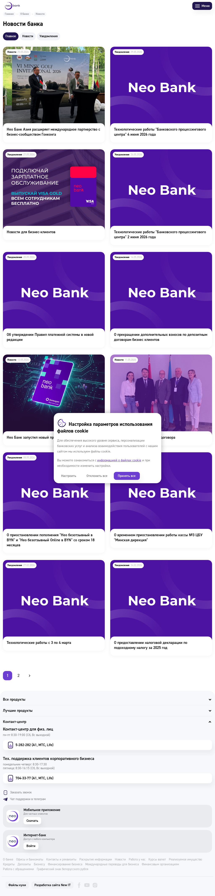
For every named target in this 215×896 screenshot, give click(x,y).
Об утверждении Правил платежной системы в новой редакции (46, 257)
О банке (8, 860)
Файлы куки (17, 885)
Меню (202, 6)
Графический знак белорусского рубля (62, 869)
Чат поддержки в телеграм (24, 799)
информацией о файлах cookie (119, 460)
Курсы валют (157, 860)
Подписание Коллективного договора (140, 357)
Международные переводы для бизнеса (112, 864)
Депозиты (24, 864)
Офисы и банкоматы (29, 860)
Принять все (125, 476)
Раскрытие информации (95, 860)
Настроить (68, 476)
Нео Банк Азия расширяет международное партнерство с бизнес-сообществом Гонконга (49, 52)
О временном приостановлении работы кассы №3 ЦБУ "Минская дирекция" (154, 458)
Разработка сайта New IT (52, 885)
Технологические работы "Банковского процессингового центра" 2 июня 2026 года (155, 155)
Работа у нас (137, 860)
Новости (120, 860)
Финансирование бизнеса (65, 864)
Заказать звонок (17, 792)
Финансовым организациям (160, 864)
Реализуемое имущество (185, 860)
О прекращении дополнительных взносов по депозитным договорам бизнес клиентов (156, 257)
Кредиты (9, 864)
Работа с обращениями (18, 869)
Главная (9, 14)
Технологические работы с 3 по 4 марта (35, 562)
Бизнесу (39, 864)
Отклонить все (96, 476)
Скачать (32, 821)
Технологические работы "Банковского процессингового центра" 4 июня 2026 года (155, 52)
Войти (30, 846)
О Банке (24, 14)
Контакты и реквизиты (61, 860)
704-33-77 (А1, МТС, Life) (30, 778)
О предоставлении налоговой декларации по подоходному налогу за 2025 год (158, 565)
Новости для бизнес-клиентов (27, 152)
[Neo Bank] (12, 6)
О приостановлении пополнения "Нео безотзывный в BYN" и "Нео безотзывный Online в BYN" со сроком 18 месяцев (52, 458)
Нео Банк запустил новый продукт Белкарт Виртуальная (48, 357)
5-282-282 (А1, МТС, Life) (30, 745)
